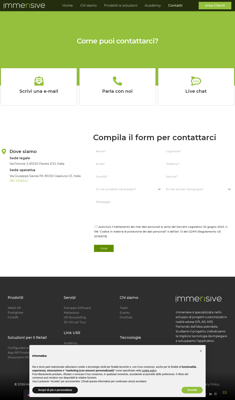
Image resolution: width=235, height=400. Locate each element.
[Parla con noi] (117, 81)
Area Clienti (215, 5)
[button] (201, 351)
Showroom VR (18, 357)
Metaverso (71, 312)
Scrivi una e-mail (38, 91)
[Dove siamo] (4, 151)
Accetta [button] (192, 389)
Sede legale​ (20, 158)
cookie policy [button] (149, 370)
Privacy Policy (209, 384)
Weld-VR (14, 308)
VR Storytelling (75, 317)
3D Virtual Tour (75, 322)
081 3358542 (19, 181)
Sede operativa (22, 170)
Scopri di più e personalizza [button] (55, 389)
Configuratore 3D (21, 348)
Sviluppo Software (77, 308)
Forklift (13, 317)
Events (125, 312)
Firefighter (16, 312)
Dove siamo (23, 151)
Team (124, 308)
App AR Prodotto (20, 352)
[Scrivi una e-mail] (39, 81)
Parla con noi (117, 91)
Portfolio (126, 317)
